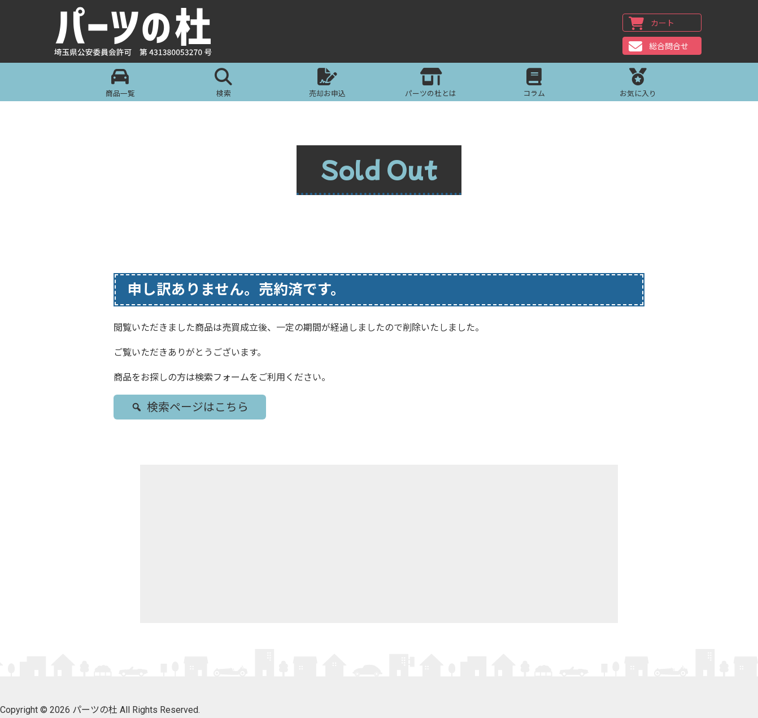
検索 (223, 84)
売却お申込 (327, 84)
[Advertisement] (379, 544)
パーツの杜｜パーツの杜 (136, 32)
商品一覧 (120, 84)
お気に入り (638, 84)
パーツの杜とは (430, 84)
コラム (534, 84)
